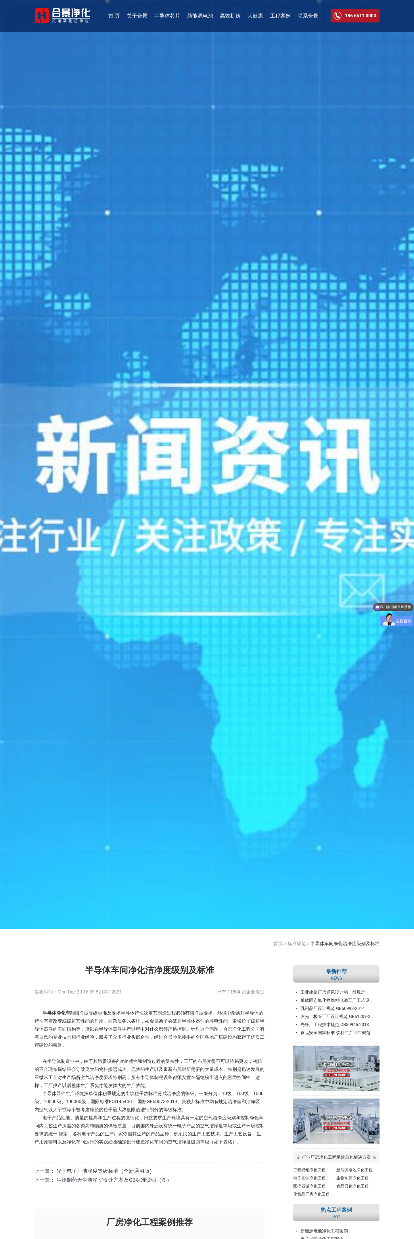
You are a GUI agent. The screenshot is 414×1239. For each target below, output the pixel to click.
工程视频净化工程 (309, 1170)
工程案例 (280, 16)
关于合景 (137, 16)
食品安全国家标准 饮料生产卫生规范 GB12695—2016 (339, 1032)
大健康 (255, 16)
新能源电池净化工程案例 (324, 1231)
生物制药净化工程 (352, 1178)
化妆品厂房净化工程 (311, 1194)
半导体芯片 (167, 16)
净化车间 (154, 1142)
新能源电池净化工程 (354, 1170)
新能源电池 (200, 16)
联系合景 (308, 16)
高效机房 (230, 16)
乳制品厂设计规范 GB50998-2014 (332, 1008)
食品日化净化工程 (352, 1186)
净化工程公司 (246, 1029)
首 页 (114, 16)
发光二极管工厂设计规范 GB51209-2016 (338, 1016)
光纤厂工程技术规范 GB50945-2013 (334, 1024)
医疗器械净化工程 (309, 1186)
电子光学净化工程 (309, 1178)
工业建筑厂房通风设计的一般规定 (332, 992)
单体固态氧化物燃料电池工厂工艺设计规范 (339, 1000)
